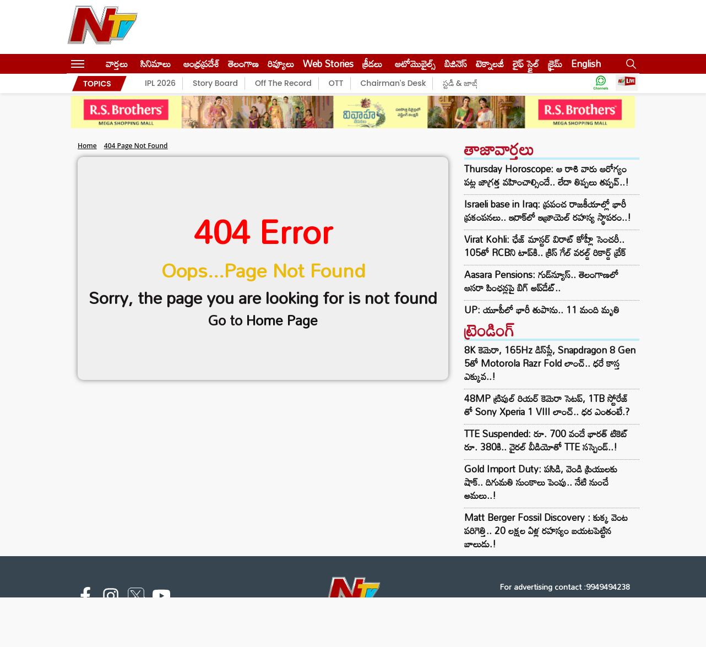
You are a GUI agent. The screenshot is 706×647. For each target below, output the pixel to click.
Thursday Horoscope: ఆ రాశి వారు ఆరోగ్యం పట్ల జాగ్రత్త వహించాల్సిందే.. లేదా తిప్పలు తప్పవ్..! (546, 175)
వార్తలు (117, 64)
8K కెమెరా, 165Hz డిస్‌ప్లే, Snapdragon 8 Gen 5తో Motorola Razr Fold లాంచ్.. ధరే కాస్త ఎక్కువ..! (550, 363)
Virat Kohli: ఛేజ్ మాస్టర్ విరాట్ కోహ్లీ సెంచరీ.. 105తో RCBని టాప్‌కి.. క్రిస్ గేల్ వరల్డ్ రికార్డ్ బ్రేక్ (545, 246)
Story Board (215, 83)
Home (87, 145)
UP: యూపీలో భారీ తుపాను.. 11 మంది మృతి (542, 310)
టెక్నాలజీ (490, 64)
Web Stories (328, 64)
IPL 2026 (160, 83)
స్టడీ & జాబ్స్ (462, 83)
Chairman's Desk (393, 83)
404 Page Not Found (136, 145)
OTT (336, 83)
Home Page (282, 320)
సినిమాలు (155, 64)
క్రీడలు (372, 64)
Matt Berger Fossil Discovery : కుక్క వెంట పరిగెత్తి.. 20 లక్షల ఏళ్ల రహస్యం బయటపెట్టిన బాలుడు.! (546, 530)
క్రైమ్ (555, 64)
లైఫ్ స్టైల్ (526, 64)
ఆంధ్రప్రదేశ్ (201, 64)
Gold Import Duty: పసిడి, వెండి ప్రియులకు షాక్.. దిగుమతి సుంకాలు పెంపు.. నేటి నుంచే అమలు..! (540, 482)
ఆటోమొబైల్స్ (415, 64)
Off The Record (283, 83)
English (586, 64)
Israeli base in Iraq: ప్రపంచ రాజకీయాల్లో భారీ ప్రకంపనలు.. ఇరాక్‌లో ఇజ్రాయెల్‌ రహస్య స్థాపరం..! (547, 211)
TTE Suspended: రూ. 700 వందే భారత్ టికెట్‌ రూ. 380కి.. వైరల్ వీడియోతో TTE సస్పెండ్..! (546, 440)
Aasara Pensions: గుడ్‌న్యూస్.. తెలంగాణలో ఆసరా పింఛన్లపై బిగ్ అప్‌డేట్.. (541, 281)
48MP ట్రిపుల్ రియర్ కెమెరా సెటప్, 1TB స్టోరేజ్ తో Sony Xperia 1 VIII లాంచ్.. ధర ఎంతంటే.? (546, 405)
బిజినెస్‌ (455, 64)
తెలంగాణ (243, 64)
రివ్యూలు (281, 64)
